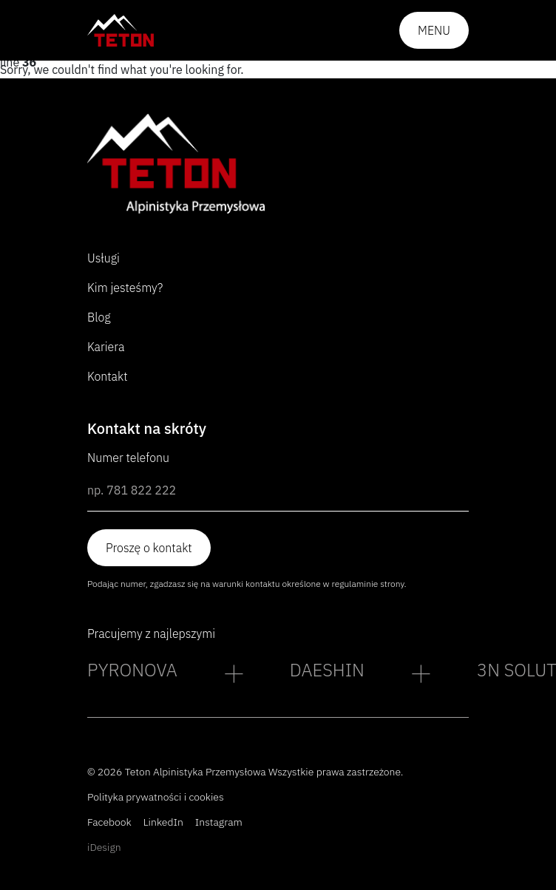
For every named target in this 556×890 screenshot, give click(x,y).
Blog (99, 317)
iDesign (104, 847)
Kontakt (107, 376)
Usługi (103, 258)
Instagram (219, 822)
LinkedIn (163, 822)
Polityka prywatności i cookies (155, 797)
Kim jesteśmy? (125, 287)
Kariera (105, 346)
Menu (434, 30)
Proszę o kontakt (149, 547)
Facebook (109, 822)
